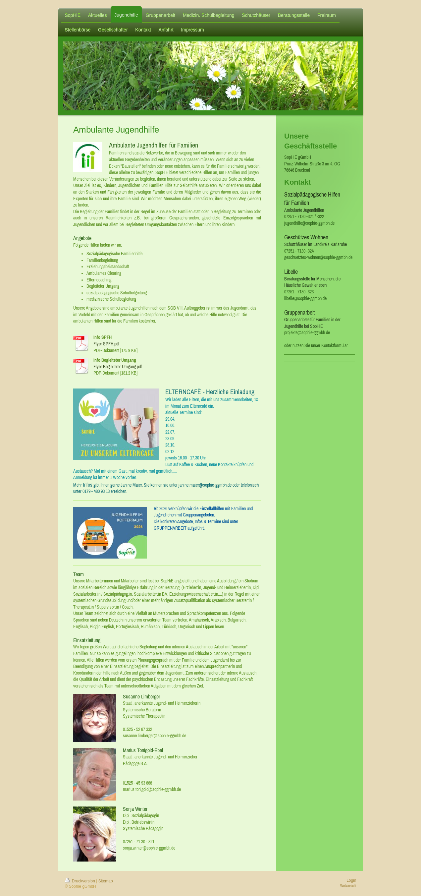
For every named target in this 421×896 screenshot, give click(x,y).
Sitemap (105, 881)
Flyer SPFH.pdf (106, 343)
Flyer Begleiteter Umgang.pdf (117, 366)
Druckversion (80, 881)
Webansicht (348, 885)
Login (351, 880)
